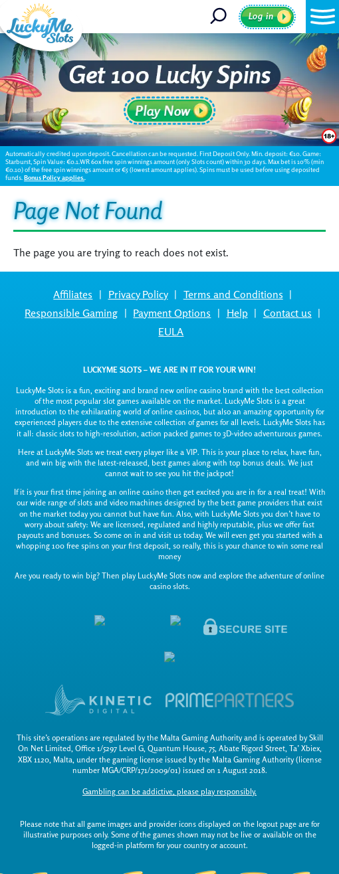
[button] (322, 16)
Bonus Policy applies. (54, 177)
